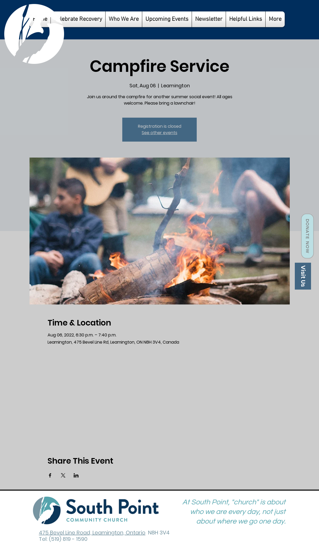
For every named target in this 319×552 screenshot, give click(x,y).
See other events (159, 133)
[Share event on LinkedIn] (76, 475)
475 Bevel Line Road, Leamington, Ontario (92, 532)
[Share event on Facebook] (50, 475)
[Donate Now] (307, 236)
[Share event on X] (63, 475)
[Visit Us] (303, 276)
